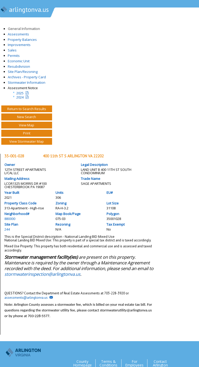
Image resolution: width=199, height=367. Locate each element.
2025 (20, 93)
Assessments (18, 34)
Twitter (164, 349)
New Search (26, 116)
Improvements (19, 44)
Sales (12, 50)
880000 (9, 218)
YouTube (195, 349)
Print (26, 133)
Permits (14, 55)
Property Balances (22, 39)
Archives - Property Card (27, 77)
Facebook (174, 349)
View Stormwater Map (26, 141)
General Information (24, 28)
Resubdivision (19, 66)
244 (7, 229)
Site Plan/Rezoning (23, 71)
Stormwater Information (26, 82)
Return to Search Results (26, 108)
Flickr (184, 349)
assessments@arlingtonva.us (26, 297)
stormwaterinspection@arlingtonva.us (42, 274)
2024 (20, 97)
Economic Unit (19, 61)
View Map (26, 125)
